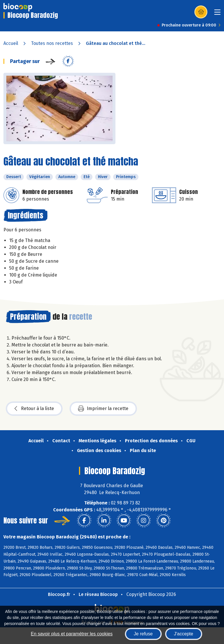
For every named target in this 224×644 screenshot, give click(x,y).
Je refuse (143, 633)
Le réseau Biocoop (98, 594)
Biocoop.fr (59, 594)
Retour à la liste (34, 408)
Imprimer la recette (103, 408)
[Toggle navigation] (217, 14)
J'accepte (183, 633)
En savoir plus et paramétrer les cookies (72, 633)
